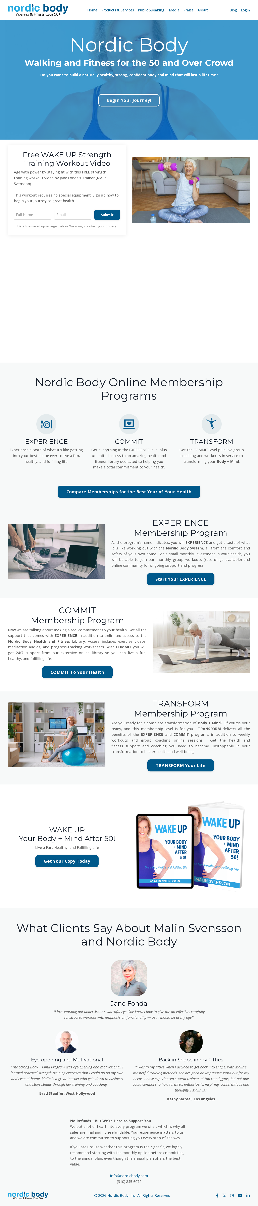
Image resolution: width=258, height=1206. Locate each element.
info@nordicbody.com (129, 1178)
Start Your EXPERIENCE (180, 580)
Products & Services (117, 10)
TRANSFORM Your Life (181, 767)
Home (90, 10)
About (204, 10)
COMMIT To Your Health (77, 673)
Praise (189, 10)
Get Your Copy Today (67, 862)
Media (174, 10)
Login (245, 10)
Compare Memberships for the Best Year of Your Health (129, 492)
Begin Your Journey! (129, 100)
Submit (107, 215)
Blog (232, 10)
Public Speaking (151, 10)
